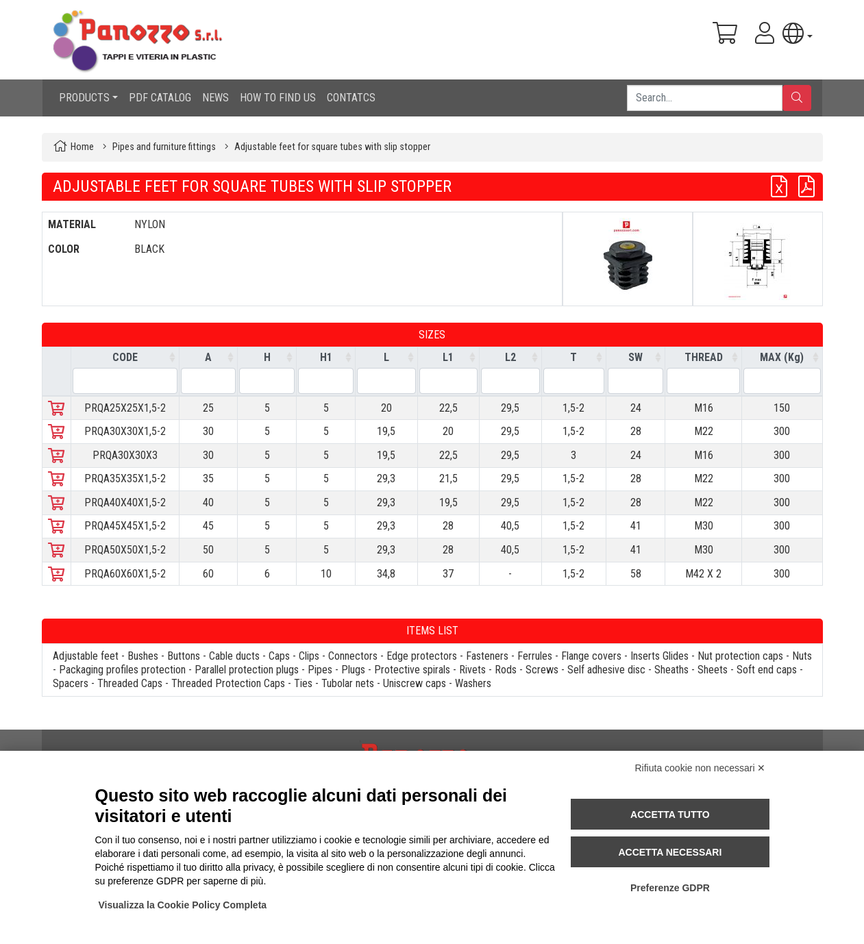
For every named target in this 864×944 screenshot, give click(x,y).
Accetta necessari (669, 852)
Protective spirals (412, 669)
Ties (303, 683)
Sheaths (671, 669)
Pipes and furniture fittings (164, 147)
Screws (542, 669)
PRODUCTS (84, 97)
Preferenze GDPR (670, 887)
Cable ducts (234, 655)
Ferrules (534, 655)
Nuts (802, 655)
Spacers (70, 683)
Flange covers (591, 655)
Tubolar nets (347, 683)
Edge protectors (421, 655)
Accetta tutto (670, 814)
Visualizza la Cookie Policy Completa (183, 904)
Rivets (472, 669)
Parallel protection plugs (247, 669)
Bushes (142, 655)
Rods (506, 669)
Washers (473, 683)
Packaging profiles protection (122, 669)
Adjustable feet (86, 655)
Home (82, 147)
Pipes (320, 669)
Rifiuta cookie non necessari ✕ (700, 767)
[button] (797, 33)
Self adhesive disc (606, 669)
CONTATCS (351, 97)
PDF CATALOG (160, 97)
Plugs (353, 669)
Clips (309, 655)
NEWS (215, 97)
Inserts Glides (659, 655)
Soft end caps (767, 669)
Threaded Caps (129, 683)
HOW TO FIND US (278, 97)
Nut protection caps (740, 655)
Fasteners (487, 655)
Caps (279, 655)
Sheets (713, 669)
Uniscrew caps (414, 683)
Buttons (183, 655)
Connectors (353, 655)
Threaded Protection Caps (228, 683)
